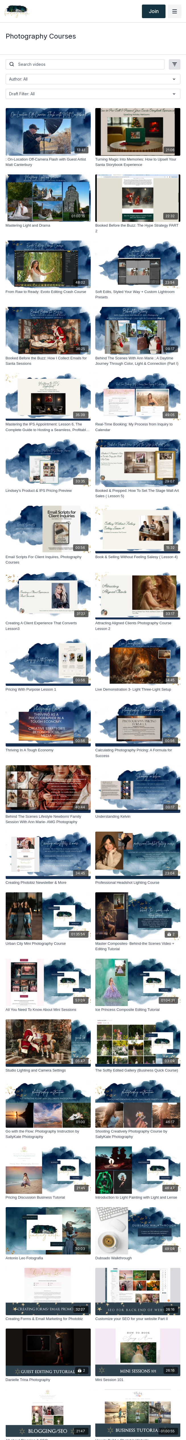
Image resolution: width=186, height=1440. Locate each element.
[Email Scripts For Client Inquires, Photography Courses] (48, 559)
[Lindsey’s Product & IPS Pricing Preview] (48, 491)
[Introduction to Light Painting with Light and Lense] (137, 1197)
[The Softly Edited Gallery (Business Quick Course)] (137, 1070)
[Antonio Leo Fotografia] (48, 1258)
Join (154, 11)
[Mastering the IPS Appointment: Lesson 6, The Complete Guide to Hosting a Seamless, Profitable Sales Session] (48, 427)
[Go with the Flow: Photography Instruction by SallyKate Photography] (48, 1134)
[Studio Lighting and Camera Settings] (48, 1070)
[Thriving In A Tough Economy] (48, 750)
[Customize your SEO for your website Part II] (137, 1319)
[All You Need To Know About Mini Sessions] (48, 1010)
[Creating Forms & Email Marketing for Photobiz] (48, 1319)
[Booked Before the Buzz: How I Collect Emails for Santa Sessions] (48, 360)
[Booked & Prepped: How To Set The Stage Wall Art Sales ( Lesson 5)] (137, 493)
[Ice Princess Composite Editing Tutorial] (137, 1010)
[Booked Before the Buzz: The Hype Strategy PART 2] (137, 228)
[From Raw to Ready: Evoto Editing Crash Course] (48, 292)
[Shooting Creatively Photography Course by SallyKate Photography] (137, 1134)
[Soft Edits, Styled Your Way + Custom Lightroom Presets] (137, 294)
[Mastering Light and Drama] (48, 225)
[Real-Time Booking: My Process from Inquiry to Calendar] (137, 427)
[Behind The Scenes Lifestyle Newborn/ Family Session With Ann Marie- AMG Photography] (48, 819)
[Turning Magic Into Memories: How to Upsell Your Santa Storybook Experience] (137, 162)
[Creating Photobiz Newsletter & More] (48, 882)
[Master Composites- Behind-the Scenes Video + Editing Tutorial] (137, 946)
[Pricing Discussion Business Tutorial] (48, 1197)
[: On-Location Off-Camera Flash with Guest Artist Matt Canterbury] (48, 162)
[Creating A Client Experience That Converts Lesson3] (48, 625)
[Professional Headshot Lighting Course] (137, 882)
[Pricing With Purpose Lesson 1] (48, 689)
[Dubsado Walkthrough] (137, 1258)
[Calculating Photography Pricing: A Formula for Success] (137, 752)
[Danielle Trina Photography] (48, 1380)
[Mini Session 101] (137, 1380)
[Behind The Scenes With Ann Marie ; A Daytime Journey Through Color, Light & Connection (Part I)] (137, 360)
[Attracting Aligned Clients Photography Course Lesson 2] (137, 625)
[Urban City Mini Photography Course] (48, 943)
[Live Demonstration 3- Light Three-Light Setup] (137, 689)
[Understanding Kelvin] (137, 816)
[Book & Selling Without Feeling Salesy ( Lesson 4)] (137, 557)
